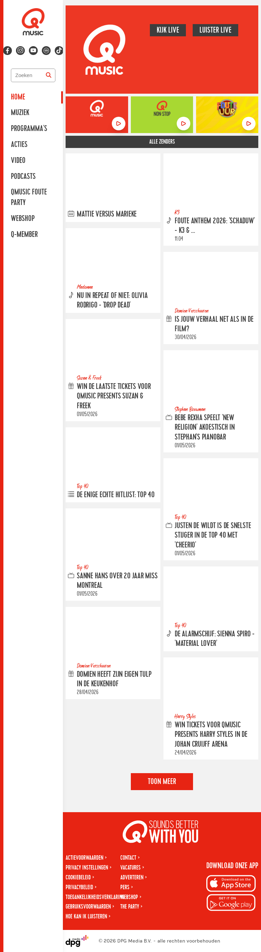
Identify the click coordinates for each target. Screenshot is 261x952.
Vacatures (130, 868)
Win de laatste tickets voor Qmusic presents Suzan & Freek (114, 396)
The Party (129, 907)
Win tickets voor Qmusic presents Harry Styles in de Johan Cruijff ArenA (211, 735)
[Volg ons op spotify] (46, 50)
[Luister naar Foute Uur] (249, 123)
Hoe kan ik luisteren (86, 916)
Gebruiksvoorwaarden (88, 907)
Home (18, 97)
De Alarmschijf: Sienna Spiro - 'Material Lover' (215, 639)
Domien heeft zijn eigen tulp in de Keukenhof (114, 679)
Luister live (215, 30)
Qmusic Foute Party (29, 197)
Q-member (24, 234)
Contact (128, 858)
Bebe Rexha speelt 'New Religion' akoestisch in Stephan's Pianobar (205, 427)
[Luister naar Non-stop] (183, 123)
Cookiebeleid (78, 877)
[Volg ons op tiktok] (59, 50)
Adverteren (131, 877)
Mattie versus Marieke (107, 214)
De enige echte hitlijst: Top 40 (116, 495)
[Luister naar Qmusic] (118, 123)
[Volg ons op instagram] (20, 50)
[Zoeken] (48, 75)
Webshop (23, 218)
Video (18, 160)
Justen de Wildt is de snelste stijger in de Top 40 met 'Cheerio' (213, 535)
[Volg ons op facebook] (7, 50)
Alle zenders (162, 142)
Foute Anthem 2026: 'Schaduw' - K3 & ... (215, 226)
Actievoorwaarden (84, 858)
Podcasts (23, 176)
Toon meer (162, 782)
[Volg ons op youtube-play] (33, 50)
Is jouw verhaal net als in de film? (214, 324)
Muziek (20, 113)
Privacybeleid (79, 887)
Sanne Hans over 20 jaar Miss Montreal (117, 581)
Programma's (29, 129)
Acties (19, 144)
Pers (124, 887)
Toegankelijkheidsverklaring (95, 897)
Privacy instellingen (87, 868)
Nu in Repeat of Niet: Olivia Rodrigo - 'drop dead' (112, 301)
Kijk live (168, 30)
